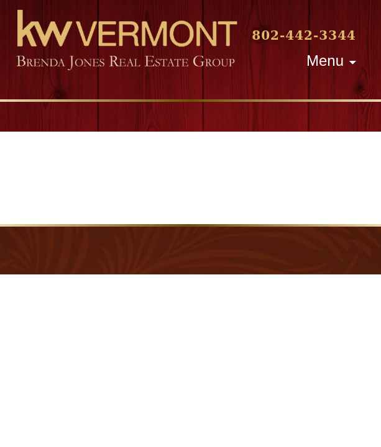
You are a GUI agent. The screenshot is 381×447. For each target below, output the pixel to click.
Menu (325, 60)
